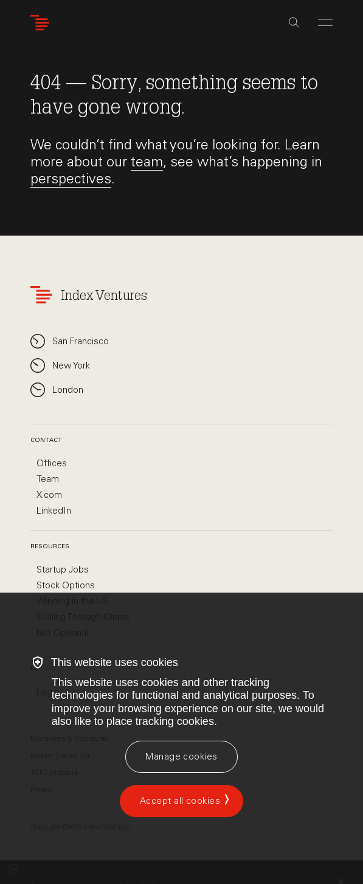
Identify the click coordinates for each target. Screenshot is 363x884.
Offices (51, 463)
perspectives (70, 178)
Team (47, 479)
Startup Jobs (62, 569)
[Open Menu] (325, 22)
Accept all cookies (180, 800)
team (147, 161)
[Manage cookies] (181, 757)
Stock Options (65, 585)
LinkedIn (53, 510)
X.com (49, 494)
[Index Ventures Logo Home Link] (42, 23)
